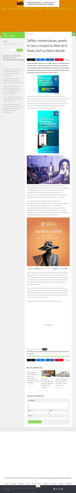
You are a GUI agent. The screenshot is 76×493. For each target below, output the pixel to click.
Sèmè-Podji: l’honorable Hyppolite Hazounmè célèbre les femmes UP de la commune (47, 383)
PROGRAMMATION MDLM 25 (34, 349)
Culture (30, 9)
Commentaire (32, 400)
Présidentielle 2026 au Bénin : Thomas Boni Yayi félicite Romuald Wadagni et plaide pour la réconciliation (13, 80)
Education (41, 9)
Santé (24, 9)
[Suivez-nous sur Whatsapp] (8, 36)
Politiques (11, 9)
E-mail (51, 410)
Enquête (55, 9)
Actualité (30, 34)
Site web (30, 415)
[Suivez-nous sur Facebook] (6, 36)
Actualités (18, 9)
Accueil (5, 9)
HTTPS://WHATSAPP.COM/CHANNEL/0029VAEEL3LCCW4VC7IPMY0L (21, 59)
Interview (48, 9)
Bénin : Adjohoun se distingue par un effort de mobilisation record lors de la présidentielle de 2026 (13, 99)
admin (31, 55)
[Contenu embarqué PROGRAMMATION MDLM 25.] (48, 325)
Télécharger (44, 349)
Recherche (62, 9)
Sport (35, 9)
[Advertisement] (38, 21)
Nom (29, 410)
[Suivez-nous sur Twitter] (13, 36)
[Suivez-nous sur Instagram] (10, 36)
